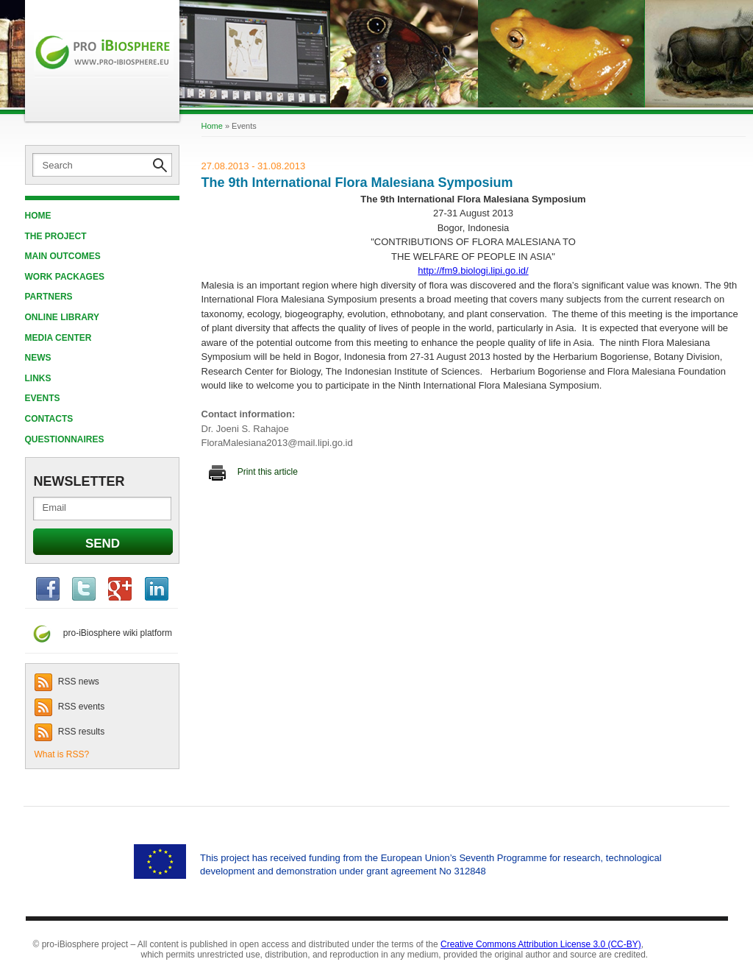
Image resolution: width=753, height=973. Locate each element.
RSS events (70, 706)
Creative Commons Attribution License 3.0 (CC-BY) (540, 944)
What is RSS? (62, 754)
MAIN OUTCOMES (63, 256)
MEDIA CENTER (58, 338)
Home (38, 215)
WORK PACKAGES (64, 277)
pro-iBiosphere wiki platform (98, 633)
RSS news (67, 681)
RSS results (70, 731)
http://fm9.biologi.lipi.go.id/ (473, 270)
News (38, 358)
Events (244, 125)
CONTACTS (49, 419)
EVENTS (42, 398)
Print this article (253, 472)
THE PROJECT (56, 236)
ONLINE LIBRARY (62, 317)
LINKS (38, 378)
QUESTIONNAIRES (64, 439)
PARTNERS (49, 296)
